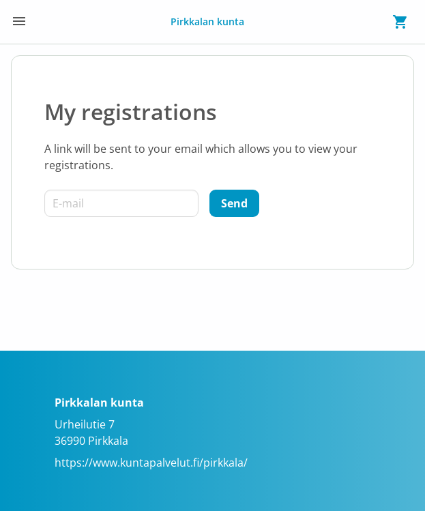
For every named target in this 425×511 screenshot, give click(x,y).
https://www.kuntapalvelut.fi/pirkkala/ (151, 462)
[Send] (234, 203)
